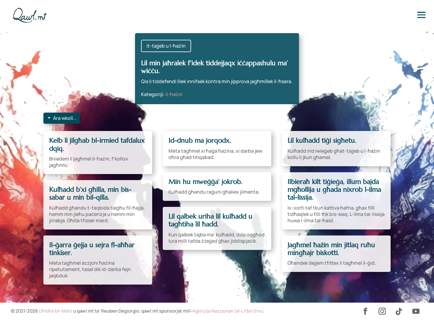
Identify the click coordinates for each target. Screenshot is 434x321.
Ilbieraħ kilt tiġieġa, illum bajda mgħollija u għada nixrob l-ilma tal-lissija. (334, 190)
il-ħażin (174, 94)
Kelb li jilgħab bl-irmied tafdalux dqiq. (97, 144)
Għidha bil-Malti (55, 311)
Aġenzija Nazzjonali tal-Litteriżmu (227, 311)
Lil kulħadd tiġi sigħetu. (322, 140)
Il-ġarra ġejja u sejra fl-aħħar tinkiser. (91, 249)
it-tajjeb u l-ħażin (166, 45)
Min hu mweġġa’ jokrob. (205, 182)
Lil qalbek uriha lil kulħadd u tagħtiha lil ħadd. (210, 220)
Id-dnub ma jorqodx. (199, 140)
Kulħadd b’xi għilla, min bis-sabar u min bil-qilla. (90, 193)
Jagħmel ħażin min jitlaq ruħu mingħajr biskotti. (331, 249)
